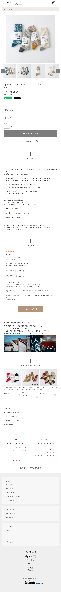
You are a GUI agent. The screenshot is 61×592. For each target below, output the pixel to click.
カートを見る (9, 538)
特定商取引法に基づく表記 (12, 412)
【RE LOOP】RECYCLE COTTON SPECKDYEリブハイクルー (30, 390)
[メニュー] (57, 2)
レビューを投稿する (30, 309)
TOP (5, 9)
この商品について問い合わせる (13, 420)
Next (58, 71)
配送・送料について (11, 485)
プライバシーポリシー (12, 500)
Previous (3, 71)
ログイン (8, 534)
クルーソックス (11, 9)
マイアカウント (10, 526)
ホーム (8, 481)
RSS (7, 517)
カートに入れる (30, 134)
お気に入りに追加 (30, 141)
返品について (8, 408)
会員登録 (8, 530)
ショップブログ (10, 509)
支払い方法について (11, 492)
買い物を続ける (8, 424)
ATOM (11, 517)
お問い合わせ (9, 542)
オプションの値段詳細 (10, 416)
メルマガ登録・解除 (11, 513)
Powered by (30, 582)
